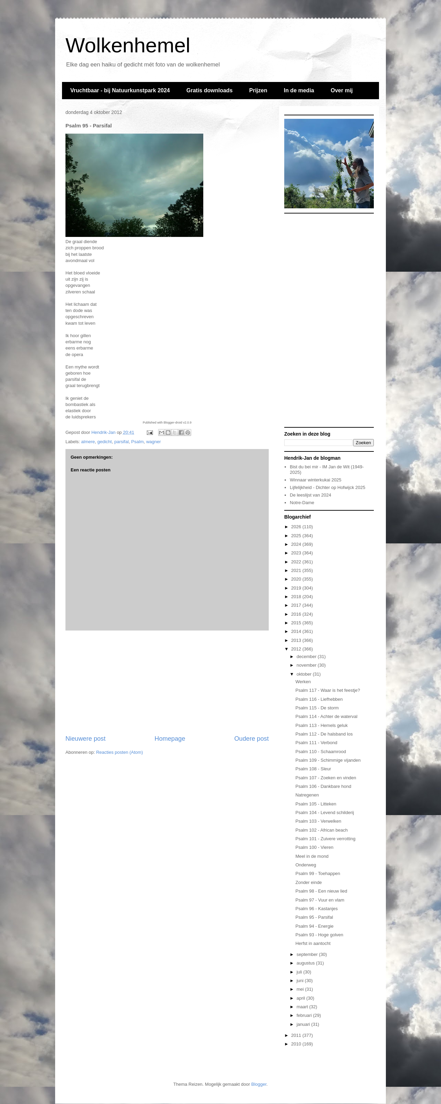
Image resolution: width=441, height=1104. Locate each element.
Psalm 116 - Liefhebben (318, 699)
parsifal (121, 441)
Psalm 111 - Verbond (316, 742)
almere (88, 441)
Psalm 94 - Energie (314, 926)
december (307, 656)
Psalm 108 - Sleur (313, 768)
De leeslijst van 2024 (310, 495)
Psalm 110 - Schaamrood (320, 751)
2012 (296, 649)
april (301, 998)
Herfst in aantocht (312, 943)
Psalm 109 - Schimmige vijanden (327, 760)
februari (305, 1015)
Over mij (342, 90)
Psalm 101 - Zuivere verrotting (325, 838)
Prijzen (258, 90)
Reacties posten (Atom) (119, 752)
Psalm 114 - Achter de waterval (326, 716)
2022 (296, 561)
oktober (305, 674)
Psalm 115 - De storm (317, 707)
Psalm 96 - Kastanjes (316, 908)
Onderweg (305, 864)
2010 (296, 1043)
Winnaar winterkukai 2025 (315, 479)
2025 (296, 535)
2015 (296, 622)
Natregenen (307, 795)
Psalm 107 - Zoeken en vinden (325, 777)
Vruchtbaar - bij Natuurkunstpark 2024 (120, 90)
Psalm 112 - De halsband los (323, 734)
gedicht (105, 441)
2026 (296, 526)
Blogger (258, 1084)
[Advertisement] (167, 682)
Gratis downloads (209, 90)
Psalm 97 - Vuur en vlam (319, 900)
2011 (296, 1035)
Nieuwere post (85, 738)
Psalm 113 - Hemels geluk (321, 725)
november (307, 665)
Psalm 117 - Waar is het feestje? (327, 690)
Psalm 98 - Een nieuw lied (321, 891)
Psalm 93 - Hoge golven (319, 934)
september (308, 954)
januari (304, 1024)
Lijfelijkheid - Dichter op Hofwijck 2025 (327, 487)
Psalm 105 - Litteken (315, 803)
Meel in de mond (311, 856)
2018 (296, 596)
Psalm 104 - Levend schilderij (324, 812)
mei (301, 989)
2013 (296, 640)
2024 (296, 544)
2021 (296, 570)
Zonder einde (308, 882)
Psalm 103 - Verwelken (318, 821)
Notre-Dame (302, 502)
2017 (296, 605)
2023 (296, 552)
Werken (303, 681)
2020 (296, 579)
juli (300, 972)
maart (303, 1006)
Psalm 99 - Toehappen (317, 873)
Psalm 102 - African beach (321, 830)
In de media (299, 90)
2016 (296, 614)
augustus (306, 963)
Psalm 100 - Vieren (314, 847)
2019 (296, 588)
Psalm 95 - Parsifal (314, 917)
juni (301, 980)
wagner (153, 441)
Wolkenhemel (127, 45)
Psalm (137, 441)
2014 (296, 631)
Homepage (170, 738)
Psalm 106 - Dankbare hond (323, 786)
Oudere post (251, 738)
